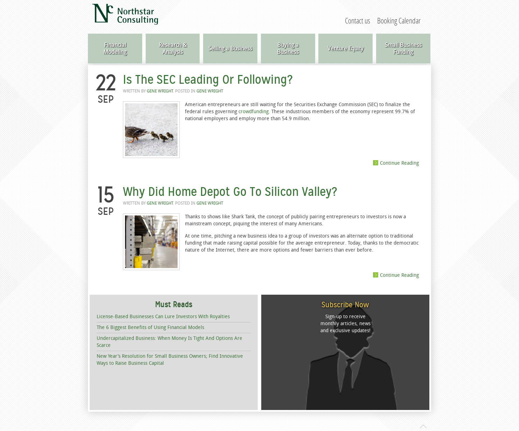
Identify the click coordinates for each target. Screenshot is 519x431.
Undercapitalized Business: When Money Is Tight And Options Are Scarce (169, 341)
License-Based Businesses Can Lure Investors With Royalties (163, 317)
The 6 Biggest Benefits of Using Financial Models (150, 327)
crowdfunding (253, 112)
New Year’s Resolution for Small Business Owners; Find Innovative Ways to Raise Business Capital (170, 359)
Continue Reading (399, 162)
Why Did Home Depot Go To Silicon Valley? (230, 191)
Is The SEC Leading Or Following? (207, 79)
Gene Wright (160, 91)
